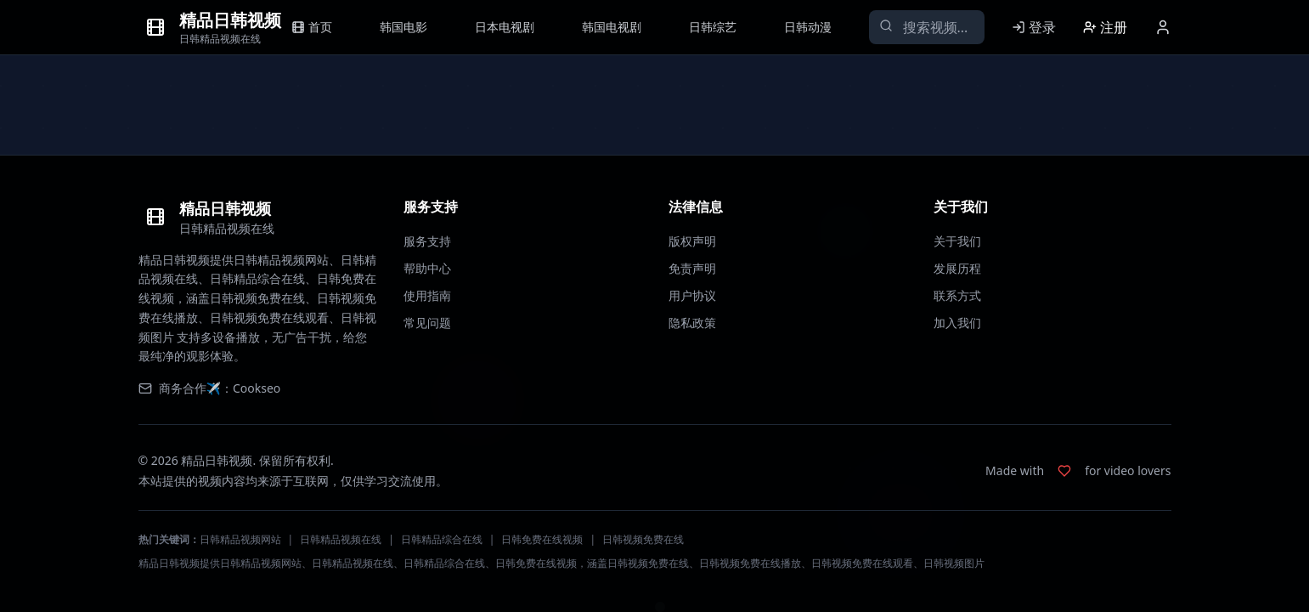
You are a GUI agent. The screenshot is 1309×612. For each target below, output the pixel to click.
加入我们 (957, 322)
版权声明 (692, 241)
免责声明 (692, 268)
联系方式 (957, 295)
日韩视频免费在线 (643, 539)
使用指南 (427, 295)
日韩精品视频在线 (340, 539)
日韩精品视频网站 (240, 539)
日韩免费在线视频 (542, 539)
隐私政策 (692, 322)
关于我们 (957, 241)
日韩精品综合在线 (441, 539)
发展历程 (957, 268)
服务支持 (427, 241)
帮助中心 (427, 268)
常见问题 (427, 322)
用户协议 (692, 295)
